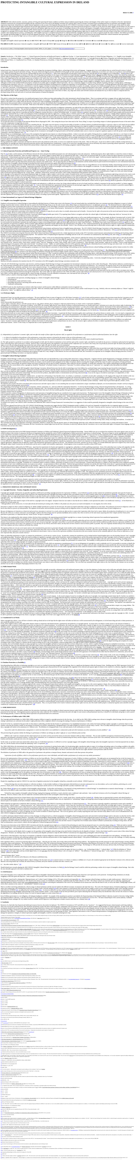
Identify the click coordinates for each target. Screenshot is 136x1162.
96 (73, 678)
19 (5, 177)
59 (48, 455)
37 (104, 250)
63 (88, 493)
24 (122, 194)
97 (92, 679)
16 (6, 154)
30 (64, 220)
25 (71, 203)
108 (12, 788)
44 (37, 310)
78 (34, 577)
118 (7, 851)
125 (17, 890)
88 (34, 651)
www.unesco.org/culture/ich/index (8, 993)
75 (120, 556)
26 (107, 205)
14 (25, 132)
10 (107, 110)
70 (15, 540)
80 (42, 594)
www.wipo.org (5, 1022)
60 (33, 474)
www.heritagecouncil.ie (16, 1146)
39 (10, 259)
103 (46, 743)
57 (118, 450)
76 (67, 560)
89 (74, 653)
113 (106, 817)
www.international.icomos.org (74, 979)
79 (20, 588)
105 (128, 763)
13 (22, 120)
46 (46, 311)
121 (63, 867)
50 (28, 385)
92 (25, 662)
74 (23, 548)
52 (130, 410)
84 (79, 614)
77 (11, 575)
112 (85, 803)
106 (60, 772)
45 (98, 310)
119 (51, 860)
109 (92, 797)
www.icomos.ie (87, 979)
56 (16, 428)
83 (95, 605)
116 (106, 832)
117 (112, 849)
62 (40, 484)
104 (25, 760)
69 (64, 519)
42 (80, 297)
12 (7, 115)
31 (123, 222)
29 (47, 214)
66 (117, 496)
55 (100, 416)
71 (72, 543)
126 (40, 890)
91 (31, 659)
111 (42, 800)
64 (117, 494)
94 (121, 674)
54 (14, 415)
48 (86, 372)
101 (110, 730)
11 (82, 112)
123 (44, 884)
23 (98, 194)
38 (16, 251)
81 (18, 599)
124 (55, 888)
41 (32, 290)
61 (119, 474)
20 (110, 180)
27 (132, 206)
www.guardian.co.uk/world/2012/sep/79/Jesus (22, 918)
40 (88, 273)
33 (51, 231)
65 (104, 496)
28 (42, 209)
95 (19, 676)
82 (105, 600)
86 (55, 631)
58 (112, 453)
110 (36, 799)
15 (119, 137)
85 (5, 630)
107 (86, 785)
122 (79, 879)
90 (98, 655)
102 (37, 739)
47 (63, 316)
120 (20, 864)
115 (114, 825)
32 (116, 230)
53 (131, 413)
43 (130, 307)
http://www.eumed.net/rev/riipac (66, 48)
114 (57, 822)
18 (75, 163)
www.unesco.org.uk (74, 1130)
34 (109, 234)
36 (85, 245)
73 (27, 546)
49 (25, 380)
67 (120, 500)
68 (51, 514)
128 (89, 899)
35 (120, 234)
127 (60, 893)
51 (22, 396)
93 (15, 670)
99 (116, 690)
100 (34, 704)
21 (35, 185)
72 (58, 545)
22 (59, 188)
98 (104, 688)
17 (83, 158)
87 (100, 641)
